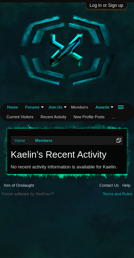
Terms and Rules (117, 194)
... (113, 117)
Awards (102, 107)
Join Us (55, 107)
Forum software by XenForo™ (28, 194)
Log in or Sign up (106, 5)
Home (12, 107)
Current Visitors (20, 117)
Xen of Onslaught (19, 185)
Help (126, 185)
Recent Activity (53, 117)
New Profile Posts (89, 117)
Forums (32, 107)
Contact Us (109, 185)
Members (79, 107)
